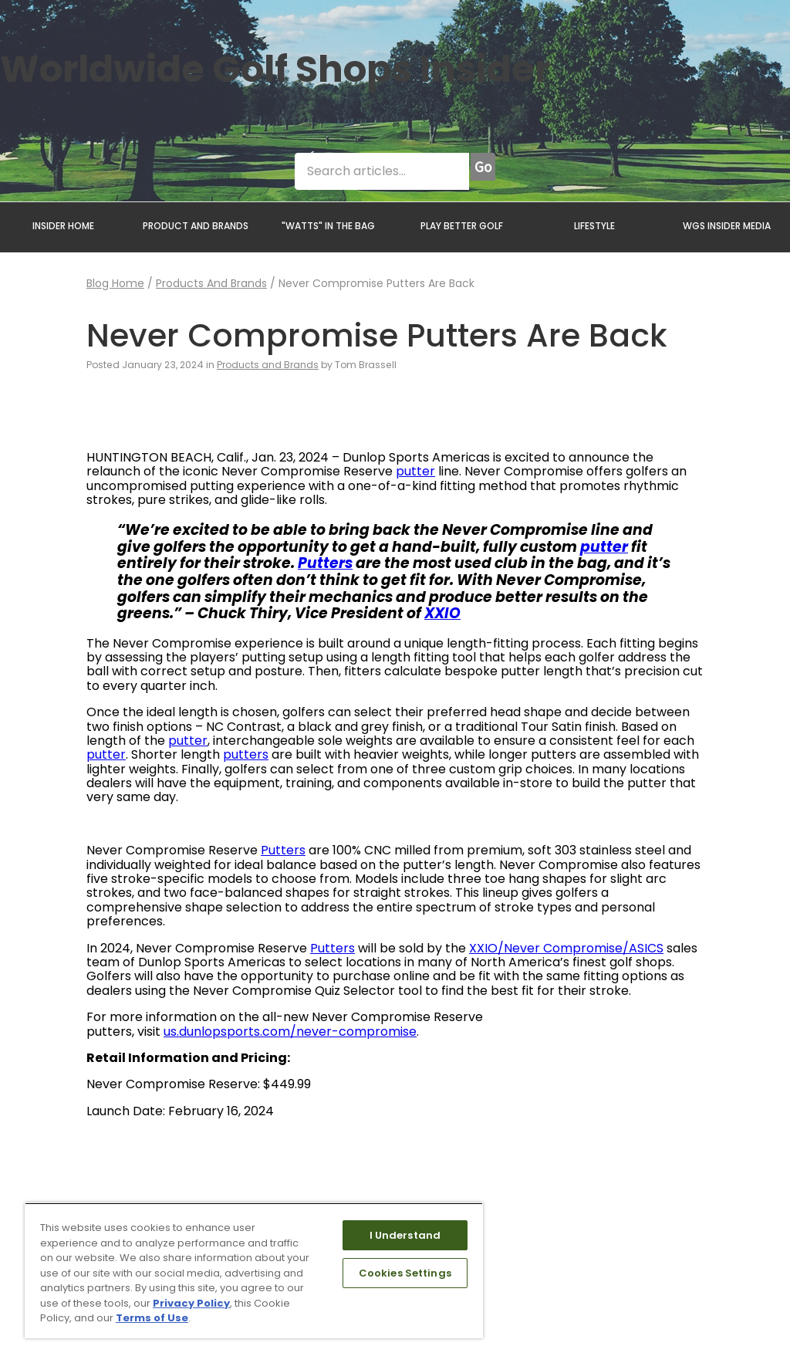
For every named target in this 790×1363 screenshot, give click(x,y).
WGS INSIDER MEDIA (727, 225)
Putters (325, 563)
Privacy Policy (191, 1303)
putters (245, 754)
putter (415, 471)
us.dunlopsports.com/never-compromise (290, 1031)
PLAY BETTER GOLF (461, 225)
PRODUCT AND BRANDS (195, 225)
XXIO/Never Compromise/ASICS (566, 948)
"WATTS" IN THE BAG (328, 225)
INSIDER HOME (63, 225)
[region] (254, 1270)
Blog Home (115, 283)
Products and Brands (211, 283)
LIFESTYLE (594, 225)
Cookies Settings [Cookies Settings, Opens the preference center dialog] (405, 1273)
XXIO (442, 613)
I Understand (405, 1235)
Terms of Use (152, 1318)
